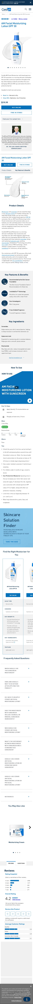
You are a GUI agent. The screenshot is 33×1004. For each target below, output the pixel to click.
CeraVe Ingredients (9, 915)
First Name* (8, 949)
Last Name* (8, 957)
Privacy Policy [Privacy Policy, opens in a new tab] (17, 997)
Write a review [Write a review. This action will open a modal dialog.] (23, 19)
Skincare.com (7, 940)
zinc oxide (4, 244)
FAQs (4, 897)
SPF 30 (28, 217)
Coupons (5, 894)
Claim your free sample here (13, 119)
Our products (7, 891)
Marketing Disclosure (13, 982)
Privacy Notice (17, 983)
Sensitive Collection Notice (8, 976)
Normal (17, 973)
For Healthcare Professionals (12, 936)
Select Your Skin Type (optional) (9, 970)
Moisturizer (5, 211)
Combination (6, 973)
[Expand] (16, 668)
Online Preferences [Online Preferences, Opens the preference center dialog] (16, 1001)
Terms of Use (13, 980)
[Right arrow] (30, 827)
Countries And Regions (10, 933)
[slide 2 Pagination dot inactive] (17, 852)
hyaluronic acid (14, 241)
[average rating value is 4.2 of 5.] (7, 19)
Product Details (6, 170)
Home (3, 14)
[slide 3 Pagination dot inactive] (19, 852)
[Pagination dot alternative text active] (8, 67)
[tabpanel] (16, 869)
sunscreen (14, 211)
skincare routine (10, 213)
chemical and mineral (8, 255)
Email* (7, 964)
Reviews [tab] (11, 863)
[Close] (31, 986)
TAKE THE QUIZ (12, 542)
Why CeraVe (6, 922)
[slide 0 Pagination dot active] (13, 852)
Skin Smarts (6, 918)
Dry (12, 973)
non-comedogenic (17, 260)
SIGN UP (16, 3)
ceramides (23, 239)
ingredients (5, 248)
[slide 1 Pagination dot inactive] (15, 852)
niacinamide (5, 243)
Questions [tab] (21, 863)
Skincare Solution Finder (11, 904)
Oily (22, 973)
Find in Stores (16, 112)
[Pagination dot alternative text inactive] (10, 67)
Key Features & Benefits (22, 170)
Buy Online (16, 107)
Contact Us (6, 929)
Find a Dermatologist (10, 901)
